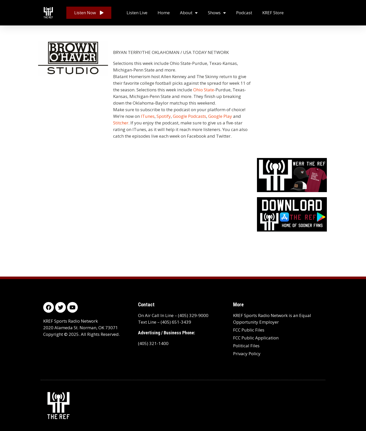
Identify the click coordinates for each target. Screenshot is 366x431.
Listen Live (137, 13)
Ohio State (203, 90)
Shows (217, 13)
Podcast (244, 13)
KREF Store (273, 13)
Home (164, 13)
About (189, 13)
